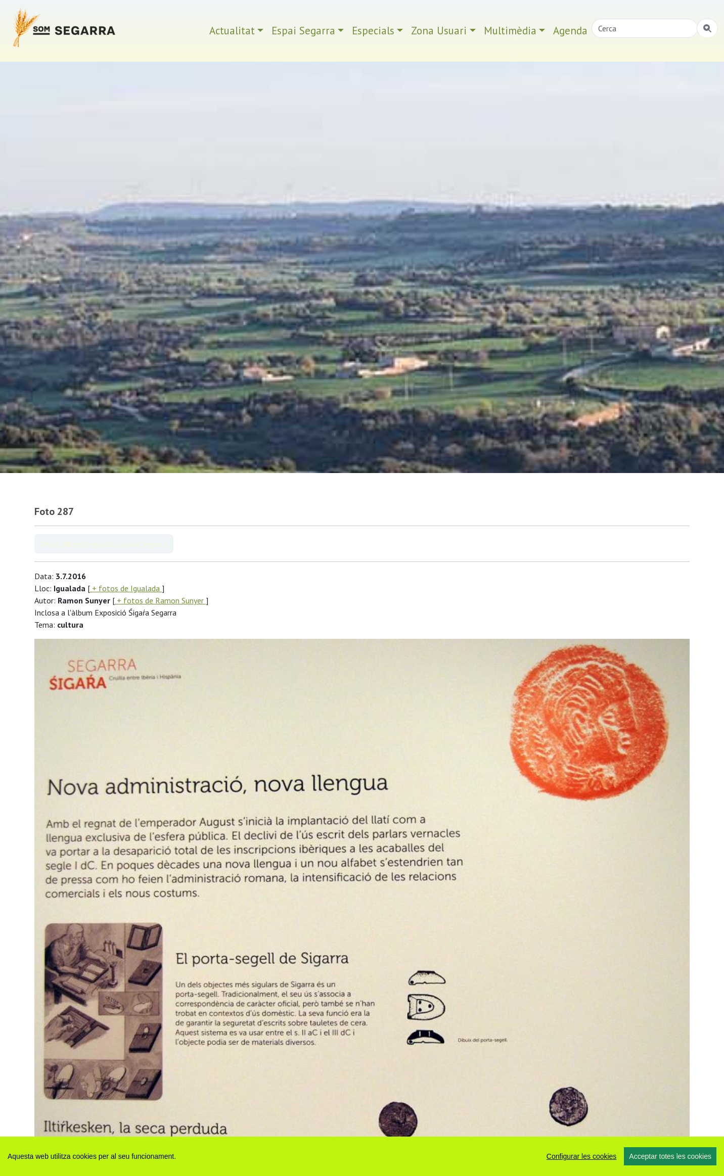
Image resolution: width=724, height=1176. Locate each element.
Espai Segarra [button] (303, 30)
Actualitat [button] (232, 30)
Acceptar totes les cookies (670, 1156)
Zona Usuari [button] (439, 30)
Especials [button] (373, 30)
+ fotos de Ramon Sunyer (160, 600)
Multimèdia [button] (510, 30)
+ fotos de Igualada (126, 588)
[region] (362, 1156)
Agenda (570, 30)
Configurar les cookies (582, 1156)
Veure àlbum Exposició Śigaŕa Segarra (104, 544)
